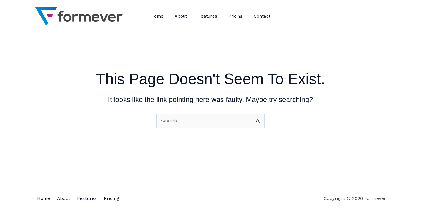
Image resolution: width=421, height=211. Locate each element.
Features (208, 16)
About (183, 16)
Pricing (233, 16)
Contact (257, 16)
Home (162, 16)
